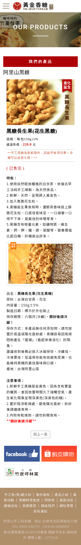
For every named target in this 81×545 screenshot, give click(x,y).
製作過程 (43, 494)
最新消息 (67, 500)
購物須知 (11, 506)
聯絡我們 (48, 506)
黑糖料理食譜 (29, 500)
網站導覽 (67, 506)
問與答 (49, 500)
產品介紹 (62, 494)
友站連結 (40, 511)
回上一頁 (40, 434)
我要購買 (29, 506)
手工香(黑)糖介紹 (17, 494)
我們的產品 (40, 62)
